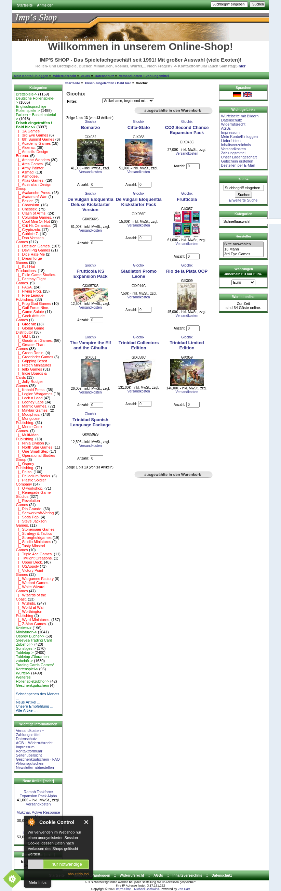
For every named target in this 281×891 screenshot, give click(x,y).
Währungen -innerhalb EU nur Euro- (243, 271)
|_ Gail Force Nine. (32, 308)
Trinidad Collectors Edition (139, 345)
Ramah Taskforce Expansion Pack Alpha (38, 794)
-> (34, 125)
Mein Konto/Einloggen (31, 76)
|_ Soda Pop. (28, 517)
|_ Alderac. (26, 147)
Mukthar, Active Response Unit (38, 814)
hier (242, 66)
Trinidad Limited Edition (187, 345)
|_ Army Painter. (30, 168)
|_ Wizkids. (26, 603)
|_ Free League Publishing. (29, 297)
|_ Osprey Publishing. (25, 466)
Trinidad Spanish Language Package (90, 422)
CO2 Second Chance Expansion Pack (187, 130)
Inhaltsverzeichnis (236, 145)
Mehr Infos (37, 882)
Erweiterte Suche (243, 200)
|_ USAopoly (27, 566)
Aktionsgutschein (30, 763)
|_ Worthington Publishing (29, 613)
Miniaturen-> (26, 632)
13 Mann (243, 249)
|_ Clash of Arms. (31, 213)
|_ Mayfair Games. (32, 410)
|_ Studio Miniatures (33, 542)
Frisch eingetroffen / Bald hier (108, 83)
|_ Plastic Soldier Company (31, 482)
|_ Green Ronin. (30, 353)
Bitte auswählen (243, 244)
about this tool (78, 874)
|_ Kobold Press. (30, 390)
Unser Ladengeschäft (239, 157)
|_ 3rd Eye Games (32, 135)
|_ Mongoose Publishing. (28, 420)
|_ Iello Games (29, 369)
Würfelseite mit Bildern (239, 116)
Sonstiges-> (26, 648)
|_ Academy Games (33, 143)
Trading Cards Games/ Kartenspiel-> (35, 667)
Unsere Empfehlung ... (34, 706)
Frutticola (187, 199)
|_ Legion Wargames (34, 394)
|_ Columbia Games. (34, 217)
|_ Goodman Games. (34, 340)
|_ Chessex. (27, 209)
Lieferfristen (230, 141)
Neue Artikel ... (28, 702)
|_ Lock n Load (29, 398)
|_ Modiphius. (28, 414)
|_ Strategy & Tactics (34, 533)
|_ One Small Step (32, 451)
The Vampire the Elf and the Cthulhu (90, 345)
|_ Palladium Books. (33, 476)
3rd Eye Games (243, 254)
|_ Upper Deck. (29, 562)
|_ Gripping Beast (31, 361)
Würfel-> (23, 673)
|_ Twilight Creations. (34, 558)
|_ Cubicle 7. (27, 234)
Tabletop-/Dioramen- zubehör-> (33, 659)
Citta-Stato (139, 127)
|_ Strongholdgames (33, 537)
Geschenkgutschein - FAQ (37, 759)
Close (86, 822)
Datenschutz (104, 76)
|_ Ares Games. (30, 164)
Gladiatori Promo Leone (139, 274)
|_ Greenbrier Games (34, 357)
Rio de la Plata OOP (187, 271)
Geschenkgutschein (32, 685)
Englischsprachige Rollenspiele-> (31, 108)
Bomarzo (90, 127)
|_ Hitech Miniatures (33, 365)
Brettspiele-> (26, 94)
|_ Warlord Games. (32, 583)
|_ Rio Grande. (29, 509)
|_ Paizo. (24, 472)
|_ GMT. (23, 336)
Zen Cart (184, 889)
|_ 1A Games (28, 131)
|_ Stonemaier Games (35, 529)
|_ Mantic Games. (31, 406)
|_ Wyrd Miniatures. (33, 620)
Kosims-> (23, 628)
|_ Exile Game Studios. (36, 275)
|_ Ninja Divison (30, 443)
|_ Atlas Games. (30, 180)
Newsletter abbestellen (35, 767)
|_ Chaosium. (28, 205)
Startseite (25, 5)
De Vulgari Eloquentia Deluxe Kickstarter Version (90, 204)
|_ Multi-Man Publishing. (27, 437)
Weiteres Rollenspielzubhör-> (32, 679)
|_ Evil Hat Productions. (26, 268)
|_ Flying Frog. (29, 291)
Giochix (90, 122)
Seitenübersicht (29, 755)
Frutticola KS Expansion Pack (90, 274)
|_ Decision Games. (33, 246)
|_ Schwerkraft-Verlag (35, 513)
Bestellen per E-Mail (237, 165)
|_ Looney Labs (29, 402)
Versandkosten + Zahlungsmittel (144, 76)
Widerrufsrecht (64, 76)
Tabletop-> (25, 652)
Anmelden (45, 5)
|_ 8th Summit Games (35, 139)
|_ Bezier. (25, 201)
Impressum (25, 747)
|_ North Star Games (34, 447)
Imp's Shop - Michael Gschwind (137, 889)
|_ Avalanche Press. (33, 193)
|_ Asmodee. (27, 176)
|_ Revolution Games (28, 503)
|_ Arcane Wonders (33, 160)
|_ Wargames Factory (35, 579)
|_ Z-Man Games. (31, 624)
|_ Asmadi (25, 172)
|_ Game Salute (30, 312)
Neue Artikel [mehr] (38, 781)
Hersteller (243, 236)
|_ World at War (30, 607)
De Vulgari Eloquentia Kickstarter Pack (139, 202)
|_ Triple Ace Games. (34, 554)
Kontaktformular (29, 751)
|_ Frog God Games (33, 303)
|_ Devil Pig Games (33, 250)
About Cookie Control (31, 822)
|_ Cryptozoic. (28, 230)
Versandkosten (38, 804)
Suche (243, 179)
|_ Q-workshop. (29, 488)
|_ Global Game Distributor (30, 330)
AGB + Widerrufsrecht (34, 743)
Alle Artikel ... (27, 710)
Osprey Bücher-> (30, 636)
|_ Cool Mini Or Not (33, 221)
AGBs (85, 76)
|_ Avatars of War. (31, 197)
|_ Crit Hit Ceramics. (33, 225)
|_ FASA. (24, 287)
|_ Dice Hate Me (30, 254)
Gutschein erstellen (237, 161)
